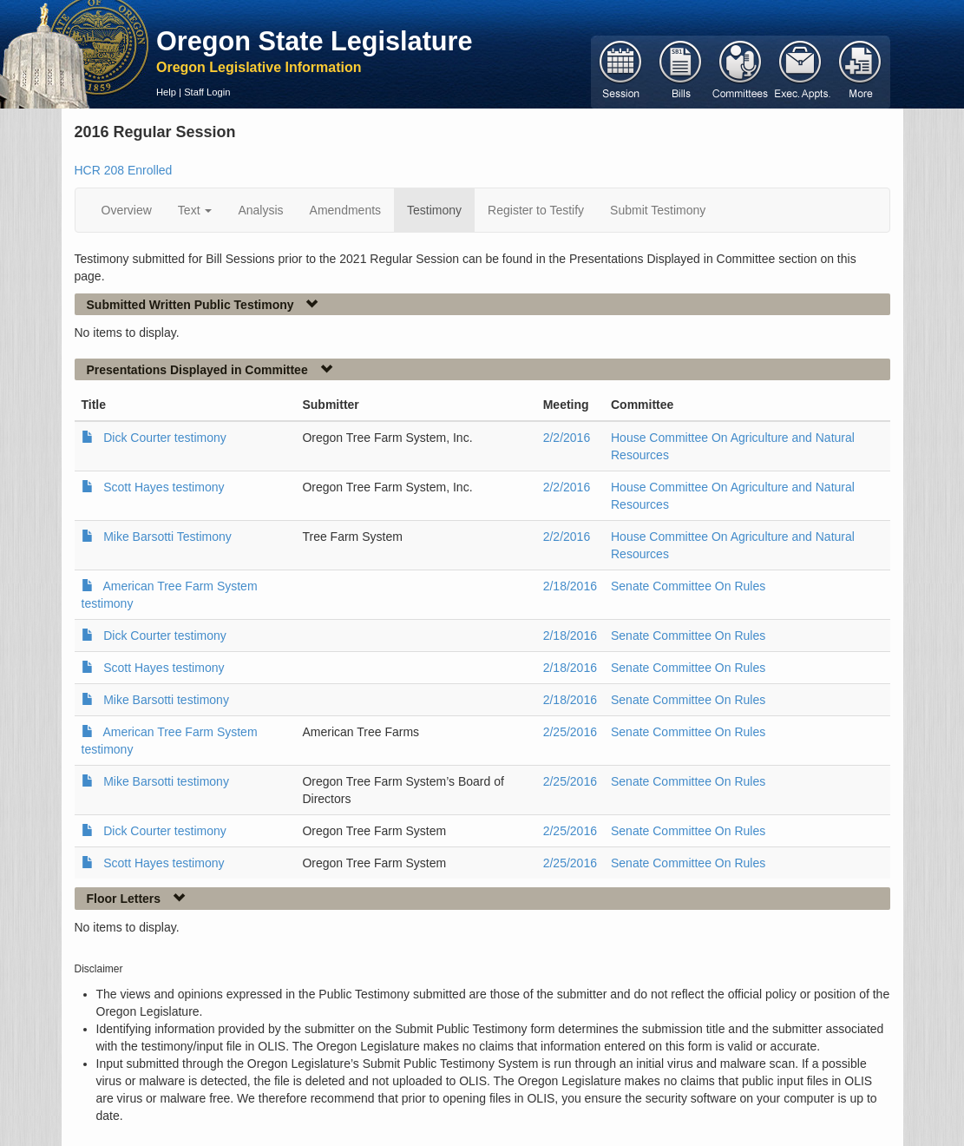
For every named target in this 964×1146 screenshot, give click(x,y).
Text (195, 210)
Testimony (434, 210)
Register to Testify (536, 210)
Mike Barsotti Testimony (167, 536)
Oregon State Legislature (314, 40)
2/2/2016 (567, 438)
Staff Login (207, 92)
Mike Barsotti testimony (166, 700)
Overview (127, 210)
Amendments (345, 210)
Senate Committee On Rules (688, 586)
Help (166, 92)
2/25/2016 (570, 732)
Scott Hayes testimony (163, 487)
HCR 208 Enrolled (124, 170)
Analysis (260, 210)
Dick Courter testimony (164, 438)
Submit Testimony (657, 210)
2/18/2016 (570, 586)
